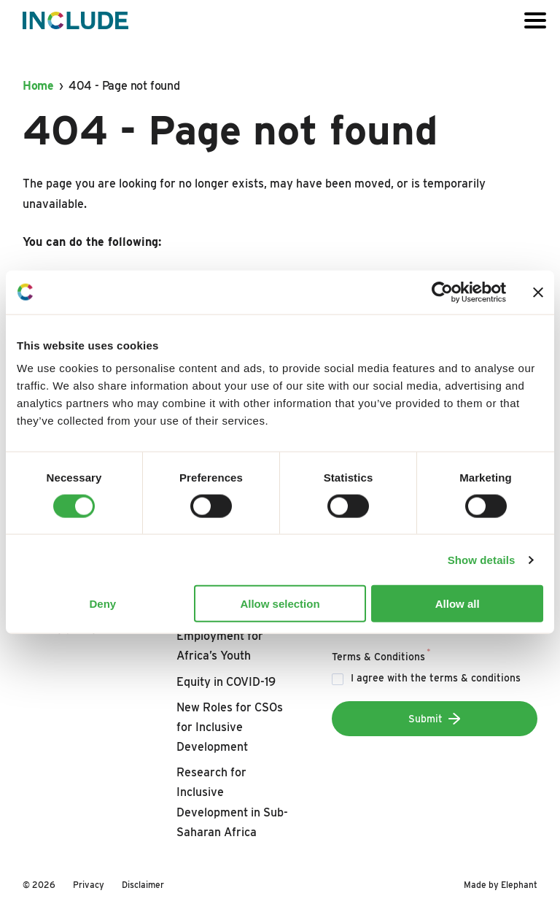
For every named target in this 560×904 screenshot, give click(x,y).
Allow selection (279, 604)
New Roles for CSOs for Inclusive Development (229, 727)
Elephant (519, 884)
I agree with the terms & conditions (436, 678)
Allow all (457, 604)
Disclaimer (143, 884)
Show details (482, 559)
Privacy (88, 884)
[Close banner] (538, 292)
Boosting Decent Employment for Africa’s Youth (220, 635)
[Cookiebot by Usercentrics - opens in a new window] (442, 292)
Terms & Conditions (381, 654)
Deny (102, 604)
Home (38, 86)
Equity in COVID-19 (226, 682)
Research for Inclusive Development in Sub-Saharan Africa (232, 802)
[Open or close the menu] (535, 20)
